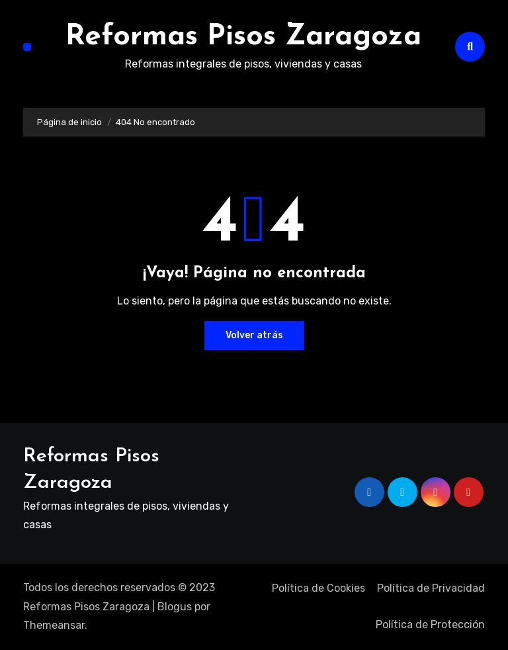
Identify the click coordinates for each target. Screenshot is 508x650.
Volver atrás (254, 335)
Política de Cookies (318, 588)
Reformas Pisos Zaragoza (243, 37)
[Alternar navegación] (27, 47)
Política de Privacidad (431, 588)
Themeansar (54, 625)
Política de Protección (430, 624)
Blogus (174, 606)
